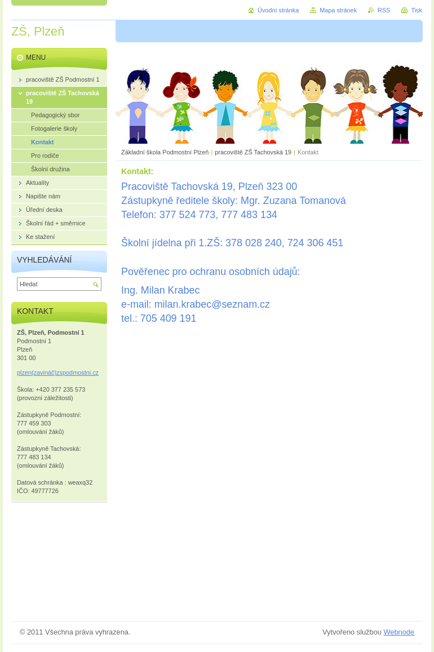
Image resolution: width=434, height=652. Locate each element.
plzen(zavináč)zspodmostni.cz (58, 372)
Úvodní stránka (278, 10)
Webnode (398, 632)
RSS (384, 10)
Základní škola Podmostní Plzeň (165, 152)
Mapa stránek (338, 10)
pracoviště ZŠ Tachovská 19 (253, 152)
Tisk (416, 10)
